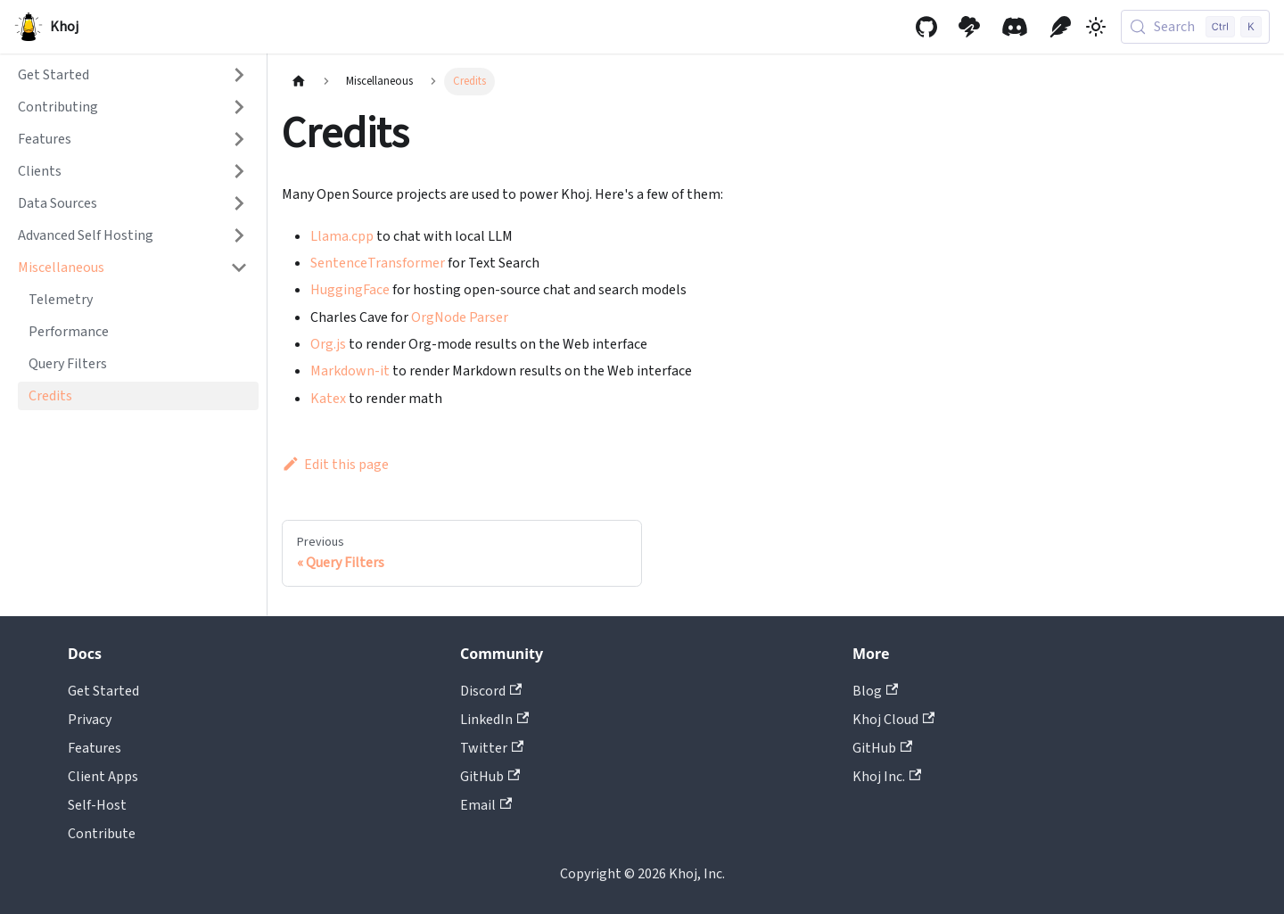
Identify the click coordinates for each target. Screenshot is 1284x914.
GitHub (490, 776)
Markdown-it (350, 371)
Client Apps (103, 776)
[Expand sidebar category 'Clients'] (239, 171)
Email (486, 805)
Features (94, 748)
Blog (875, 691)
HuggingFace (350, 290)
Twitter (491, 748)
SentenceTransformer (377, 263)
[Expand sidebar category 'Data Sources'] (239, 203)
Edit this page (335, 464)
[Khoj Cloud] (969, 26)
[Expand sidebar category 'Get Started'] (239, 75)
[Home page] (299, 81)
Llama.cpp (342, 236)
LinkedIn (494, 719)
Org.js (328, 344)
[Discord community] (1015, 26)
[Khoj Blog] (1060, 26)
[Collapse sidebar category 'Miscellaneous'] (239, 267)
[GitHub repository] (926, 26)
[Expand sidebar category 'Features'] (239, 139)
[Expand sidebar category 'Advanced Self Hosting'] (239, 235)
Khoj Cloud (893, 719)
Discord (491, 691)
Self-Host (97, 805)
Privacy (89, 719)
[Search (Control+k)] (1195, 27)
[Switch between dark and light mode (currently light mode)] (1096, 26)
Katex (328, 398)
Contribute (102, 834)
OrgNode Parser (459, 317)
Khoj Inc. (886, 776)
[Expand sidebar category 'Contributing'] (239, 107)
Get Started (103, 691)
